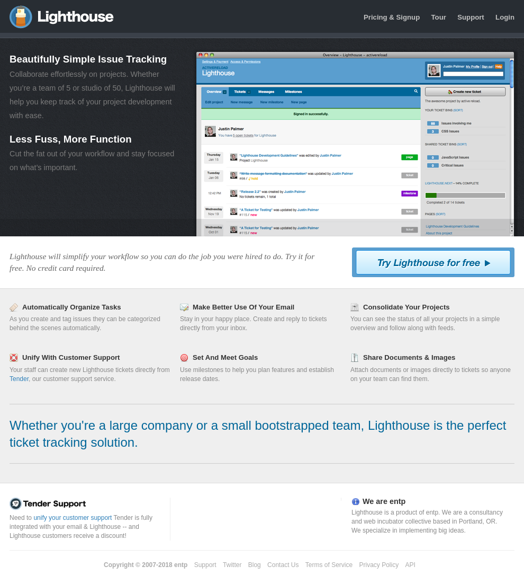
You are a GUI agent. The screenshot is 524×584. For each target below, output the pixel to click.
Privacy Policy (379, 565)
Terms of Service (329, 565)
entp (180, 565)
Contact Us (283, 565)
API (410, 565)
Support (470, 17)
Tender (19, 379)
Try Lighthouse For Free (433, 262)
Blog (254, 565)
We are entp (384, 501)
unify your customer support (72, 517)
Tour (438, 17)
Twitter (232, 565)
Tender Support (87, 504)
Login (504, 17)
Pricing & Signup (392, 17)
